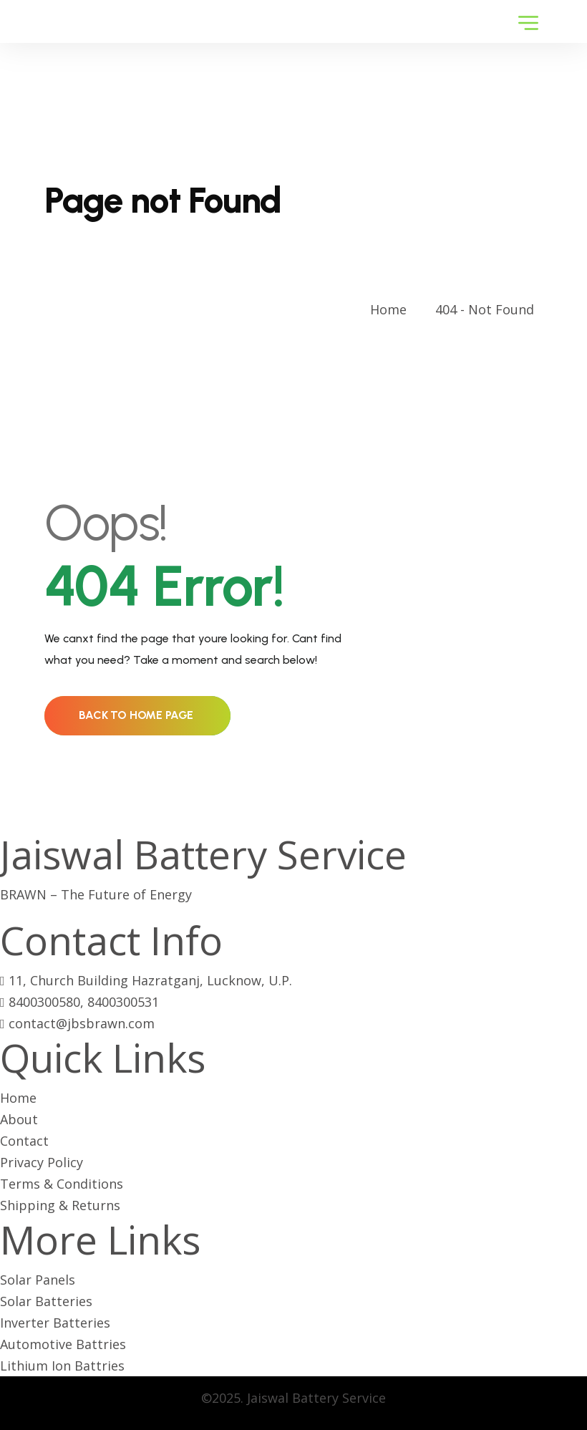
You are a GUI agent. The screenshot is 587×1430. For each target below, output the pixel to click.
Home (392, 309)
